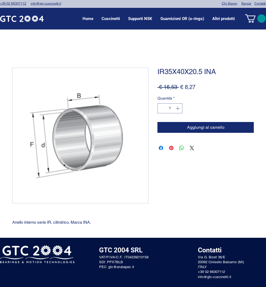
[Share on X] (192, 148)
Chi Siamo (229, 3)
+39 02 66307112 (13, 3)
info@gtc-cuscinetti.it (46, 3)
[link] (255, 18)
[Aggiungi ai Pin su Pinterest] (171, 148)
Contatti (260, 3)
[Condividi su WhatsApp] (181, 148)
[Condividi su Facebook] (161, 148)
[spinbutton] (170, 108)
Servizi (246, 3)
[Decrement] (161, 108)
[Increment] (178, 108)
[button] (110, 18)
